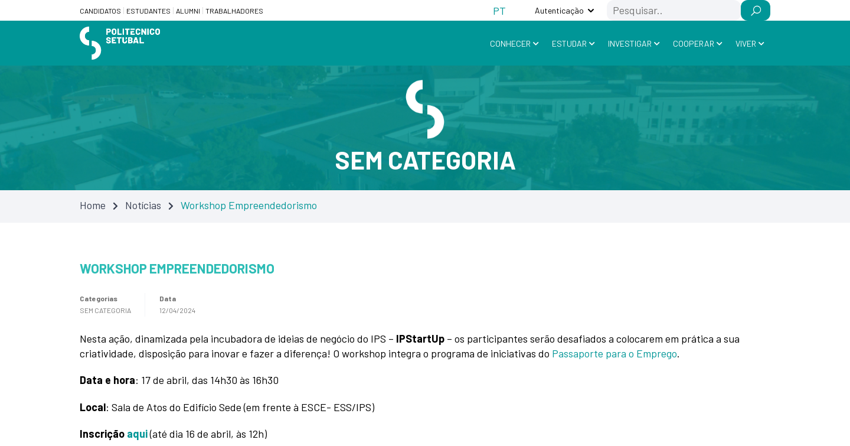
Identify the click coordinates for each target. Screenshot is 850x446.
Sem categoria (105, 310)
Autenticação (559, 10)
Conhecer (510, 43)
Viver (745, 43)
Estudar (569, 43)
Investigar (630, 43)
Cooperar (693, 43)
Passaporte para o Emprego (614, 353)
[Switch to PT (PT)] (499, 10)
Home (93, 204)
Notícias (143, 204)
